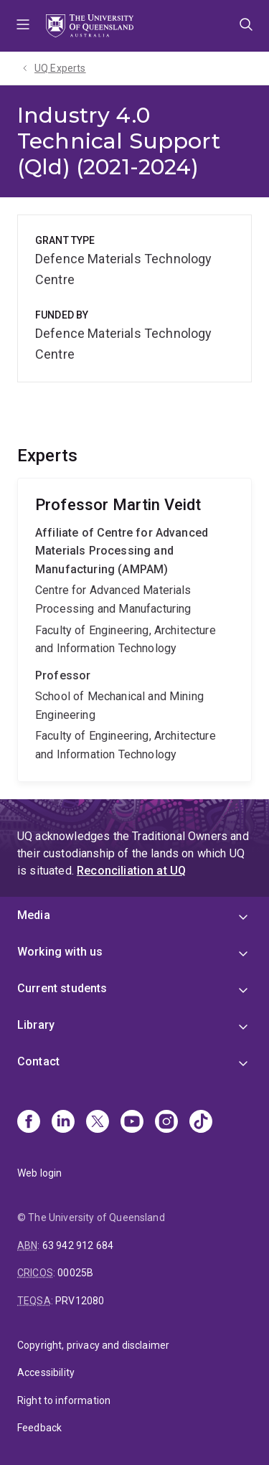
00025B (75, 1272)
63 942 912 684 (77, 1245)
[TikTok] (200, 1123)
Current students (62, 988)
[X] (97, 1123)
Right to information (63, 1400)
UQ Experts (60, 68)
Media (33, 915)
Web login (39, 1173)
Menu (23, 26)
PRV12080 (79, 1300)
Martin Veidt (134, 630)
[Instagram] (166, 1123)
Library (36, 1025)
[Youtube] (132, 1123)
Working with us (60, 951)
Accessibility (46, 1372)
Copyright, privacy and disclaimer (93, 1345)
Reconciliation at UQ (131, 870)
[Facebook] (28, 1123)
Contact (38, 1061)
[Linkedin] (63, 1123)
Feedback (39, 1427)
